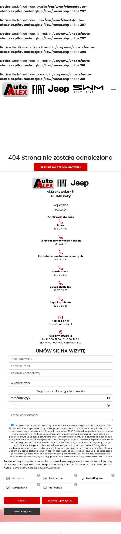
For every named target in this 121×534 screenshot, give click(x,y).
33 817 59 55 (60, 286)
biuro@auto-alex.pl (60, 321)
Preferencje (55, 498)
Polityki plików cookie (23, 478)
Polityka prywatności (48, 478)
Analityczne (56, 489)
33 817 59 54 (60, 271)
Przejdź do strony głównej (60, 167)
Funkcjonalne (19, 498)
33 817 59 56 (60, 302)
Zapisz (22, 511)
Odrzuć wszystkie (97, 511)
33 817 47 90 (60, 225)
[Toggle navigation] (113, 89)
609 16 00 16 (60, 255)
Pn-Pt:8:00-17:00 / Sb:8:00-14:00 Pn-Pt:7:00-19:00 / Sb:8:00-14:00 (61, 337)
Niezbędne (18, 489)
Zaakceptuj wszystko (59, 511)
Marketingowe (94, 489)
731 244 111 (60, 240)
